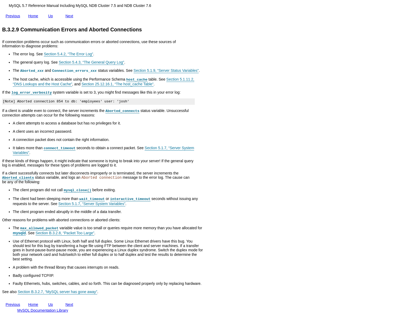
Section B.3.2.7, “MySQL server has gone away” (57, 292)
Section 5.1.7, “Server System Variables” (91, 204)
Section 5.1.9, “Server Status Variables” (166, 70)
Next (70, 15)
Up (51, 16)
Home (34, 16)
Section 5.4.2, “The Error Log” (68, 54)
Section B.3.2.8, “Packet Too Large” (65, 233)
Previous (14, 15)
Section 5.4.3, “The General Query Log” (91, 62)
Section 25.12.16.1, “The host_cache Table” (117, 84)
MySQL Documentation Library (42, 310)
